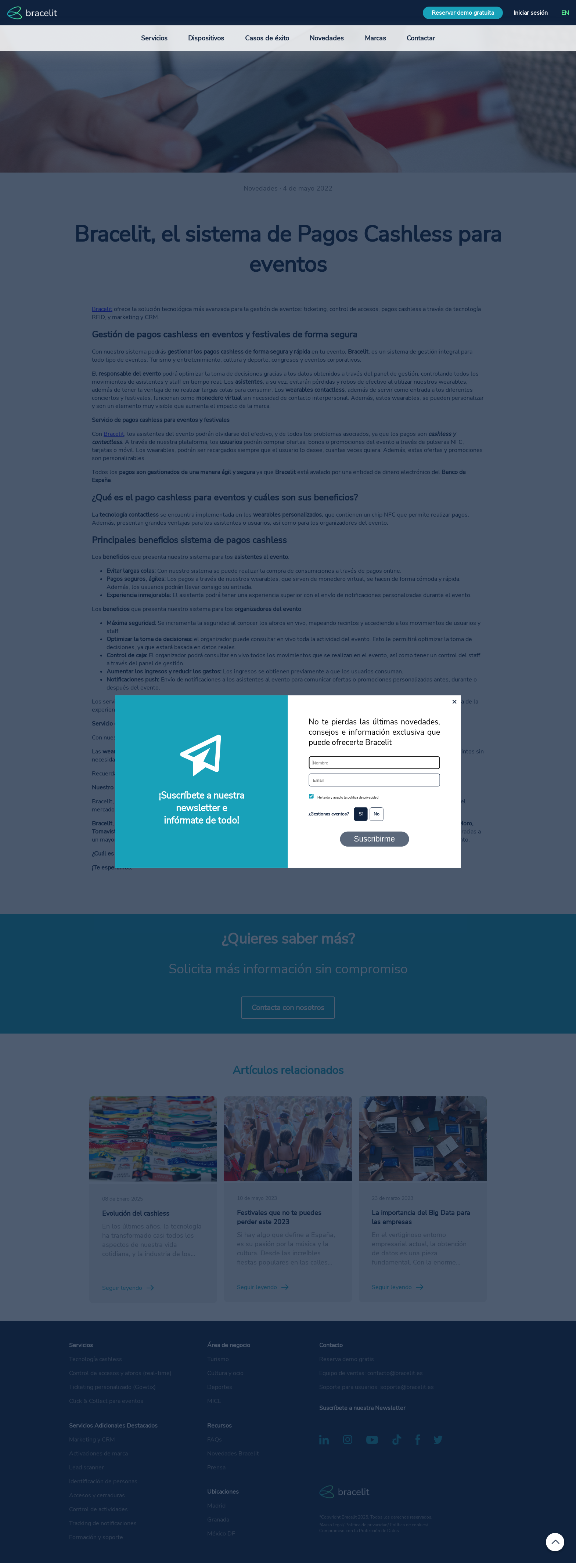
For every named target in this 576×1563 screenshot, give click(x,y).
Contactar (421, 38)
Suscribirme (374, 839)
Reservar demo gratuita (463, 13)
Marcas (375, 38)
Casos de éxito (267, 38)
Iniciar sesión (531, 13)
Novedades (327, 38)
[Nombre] (374, 762)
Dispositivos (206, 38)
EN (565, 13)
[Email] (374, 780)
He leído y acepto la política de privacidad (347, 797)
